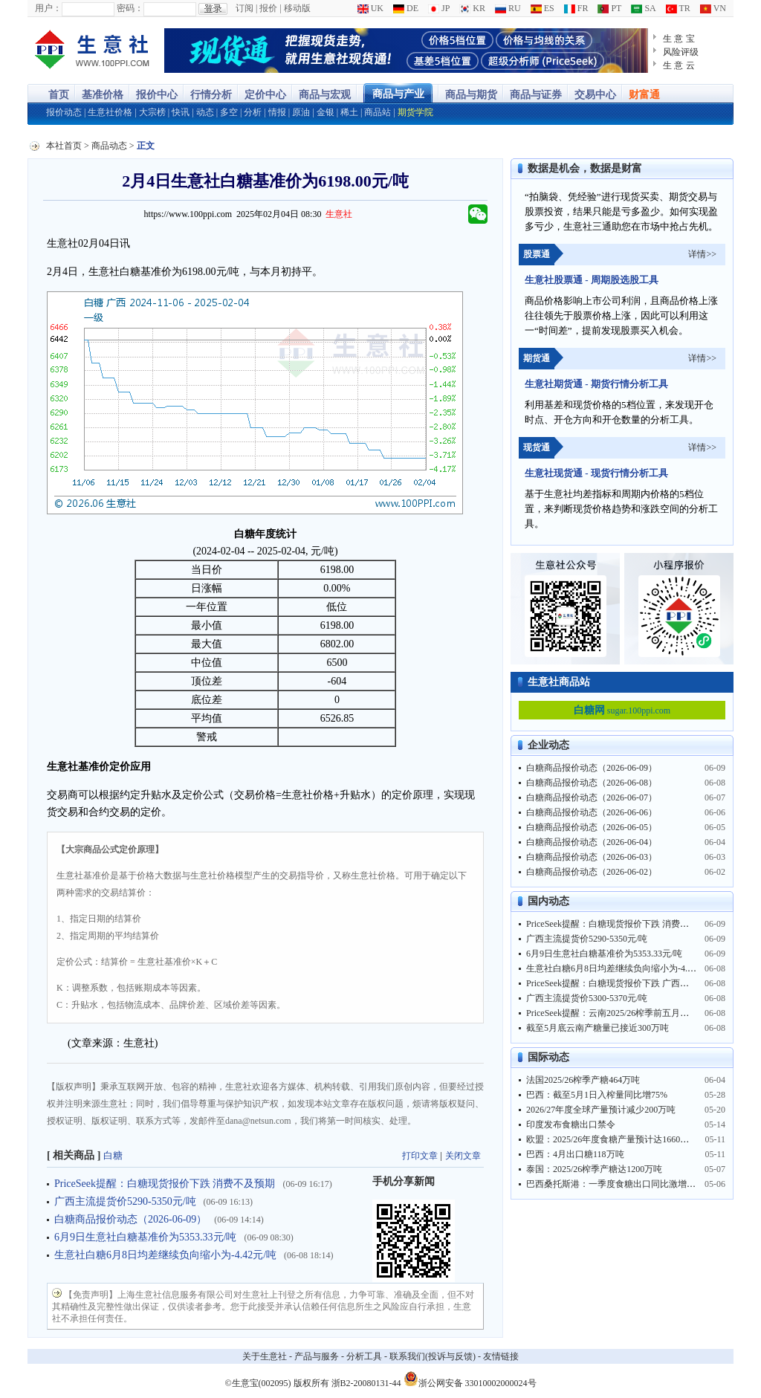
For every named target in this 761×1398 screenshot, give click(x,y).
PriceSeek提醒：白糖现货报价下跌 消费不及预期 (164, 1183)
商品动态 (109, 145)
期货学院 (415, 112)
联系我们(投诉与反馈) (432, 1356)
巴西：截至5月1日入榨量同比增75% (596, 1095)
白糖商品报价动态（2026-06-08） (591, 782)
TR (678, 8)
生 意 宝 (679, 38)
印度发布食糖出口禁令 (570, 1124)
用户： (48, 8)
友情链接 (501, 1356)
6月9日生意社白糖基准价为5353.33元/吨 (145, 1237)
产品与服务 (316, 1356)
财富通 (644, 94)
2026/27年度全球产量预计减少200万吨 (601, 1109)
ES (542, 8)
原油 (301, 112)
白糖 (113, 1155)
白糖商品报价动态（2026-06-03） (591, 857)
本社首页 (64, 145)
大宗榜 (152, 112)
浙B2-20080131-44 (366, 1383)
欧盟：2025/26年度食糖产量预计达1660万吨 (612, 1139)
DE (405, 8)
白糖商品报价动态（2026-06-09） (130, 1219)
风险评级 (681, 52)
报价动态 (64, 112)
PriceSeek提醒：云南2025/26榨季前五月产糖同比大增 (630, 1013)
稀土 (349, 112)
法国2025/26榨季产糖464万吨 (583, 1080)
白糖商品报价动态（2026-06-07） (591, 797)
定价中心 (265, 94)
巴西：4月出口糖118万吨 (575, 1154)
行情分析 (211, 94)
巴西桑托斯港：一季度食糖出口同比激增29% (614, 1184)
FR (576, 8)
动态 (205, 112)
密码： (130, 8)
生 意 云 (679, 65)
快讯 (181, 112)
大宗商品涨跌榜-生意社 (92, 50)
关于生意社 (264, 1356)
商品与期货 (471, 94)
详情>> (702, 254)
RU (508, 8)
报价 (268, 8)
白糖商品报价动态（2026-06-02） (591, 872)
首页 (58, 94)
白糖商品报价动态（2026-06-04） (591, 842)
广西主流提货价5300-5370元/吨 (586, 998)
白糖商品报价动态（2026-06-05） (591, 827)
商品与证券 (536, 94)
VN (713, 8)
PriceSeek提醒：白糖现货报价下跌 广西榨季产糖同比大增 (638, 983)
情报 (277, 112)
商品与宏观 (325, 94)
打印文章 (420, 1156)
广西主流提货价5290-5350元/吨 (125, 1201)
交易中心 (595, 94)
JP (439, 8)
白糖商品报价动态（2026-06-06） (591, 812)
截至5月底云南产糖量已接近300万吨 (597, 1028)
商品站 (377, 112)
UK (370, 8)
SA (643, 8)
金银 (325, 112)
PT (609, 8)
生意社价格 (110, 112)
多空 (229, 112)
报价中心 (157, 94)
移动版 (297, 8)
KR (472, 8)
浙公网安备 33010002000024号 (470, 1378)
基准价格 (102, 94)
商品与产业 (398, 94)
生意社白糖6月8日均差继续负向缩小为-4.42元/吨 (165, 1255)
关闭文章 (463, 1156)
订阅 (244, 8)
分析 (253, 112)
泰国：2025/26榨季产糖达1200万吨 (594, 1169)
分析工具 (364, 1356)
